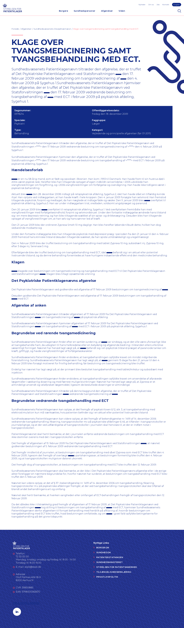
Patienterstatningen (109, 557)
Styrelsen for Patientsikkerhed (116, 567)
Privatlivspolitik (107, 577)
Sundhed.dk (103, 552)
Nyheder (142, 4)
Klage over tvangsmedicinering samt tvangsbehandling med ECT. (106, 29)
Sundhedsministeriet (109, 562)
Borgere (63, 11)
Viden (122, 11)
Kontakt (165, 4)
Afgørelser (107, 11)
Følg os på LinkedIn (26, 603)
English (177, 4)
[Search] (179, 11)
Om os (151, 4)
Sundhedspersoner (84, 11)
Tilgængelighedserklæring (113, 572)
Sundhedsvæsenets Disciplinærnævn (52, 29)
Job (158, 4)
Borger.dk (102, 547)
